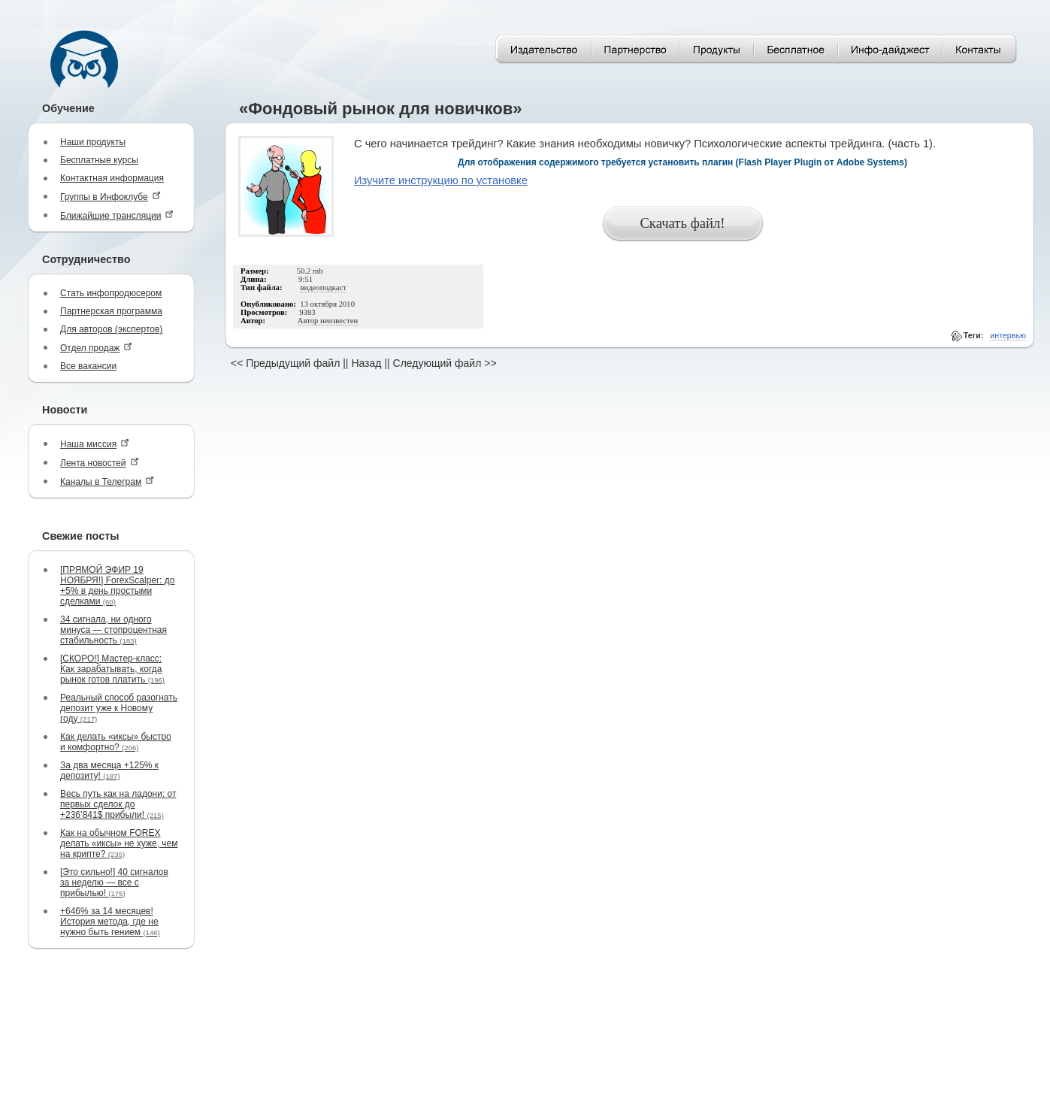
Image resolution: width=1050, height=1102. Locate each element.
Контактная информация (112, 178)
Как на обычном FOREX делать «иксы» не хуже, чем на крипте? (118, 843)
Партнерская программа (111, 311)
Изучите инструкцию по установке (441, 180)
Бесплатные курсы (99, 160)
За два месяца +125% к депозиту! (109, 770)
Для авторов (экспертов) (111, 329)
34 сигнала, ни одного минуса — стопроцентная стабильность (113, 630)
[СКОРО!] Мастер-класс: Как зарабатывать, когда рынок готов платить (112, 669)
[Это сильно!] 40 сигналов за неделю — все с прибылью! (114, 882)
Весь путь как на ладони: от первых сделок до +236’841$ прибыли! (118, 804)
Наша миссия (94, 444)
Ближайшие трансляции (117, 215)
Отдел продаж (96, 347)
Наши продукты (93, 142)
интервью (1008, 335)
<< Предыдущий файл (285, 363)
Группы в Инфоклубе (110, 196)
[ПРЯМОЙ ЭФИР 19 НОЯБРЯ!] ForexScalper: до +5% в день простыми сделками (117, 586)
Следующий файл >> (445, 363)
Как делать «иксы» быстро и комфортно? (115, 741)
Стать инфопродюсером (111, 293)
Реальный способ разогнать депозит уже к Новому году (118, 708)
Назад (366, 363)
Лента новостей (99, 462)
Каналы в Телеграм (107, 481)
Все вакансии (88, 366)
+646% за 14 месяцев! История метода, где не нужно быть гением (110, 921)
